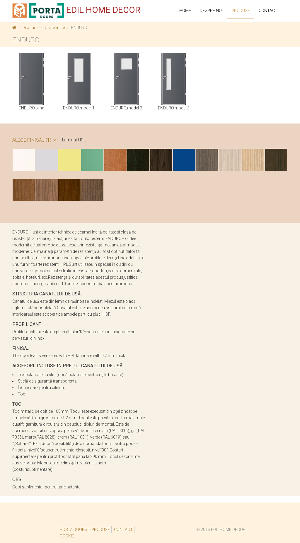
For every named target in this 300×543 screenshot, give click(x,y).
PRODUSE (240, 10)
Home (185, 10)
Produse (30, 27)
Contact (268, 10)
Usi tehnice (55, 27)
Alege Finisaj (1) (34, 140)
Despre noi (211, 10)
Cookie (67, 536)
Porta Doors (73, 529)
